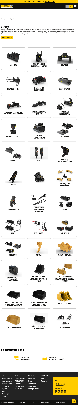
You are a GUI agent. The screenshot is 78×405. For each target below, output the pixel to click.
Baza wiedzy (44, 381)
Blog (42, 378)
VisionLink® (31, 378)
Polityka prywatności (45, 402)
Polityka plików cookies (61, 402)
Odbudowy (18, 383)
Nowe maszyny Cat (7, 378)
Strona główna (4, 19)
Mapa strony (22, 402)
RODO (33, 402)
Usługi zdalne (32, 386)
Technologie (5, 394)
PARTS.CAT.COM (19, 381)
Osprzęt (4, 396)
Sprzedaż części (19, 386)
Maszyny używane (7, 381)
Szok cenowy (18, 389)
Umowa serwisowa (20, 378)
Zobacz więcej (7, 37)
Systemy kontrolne (33, 389)
